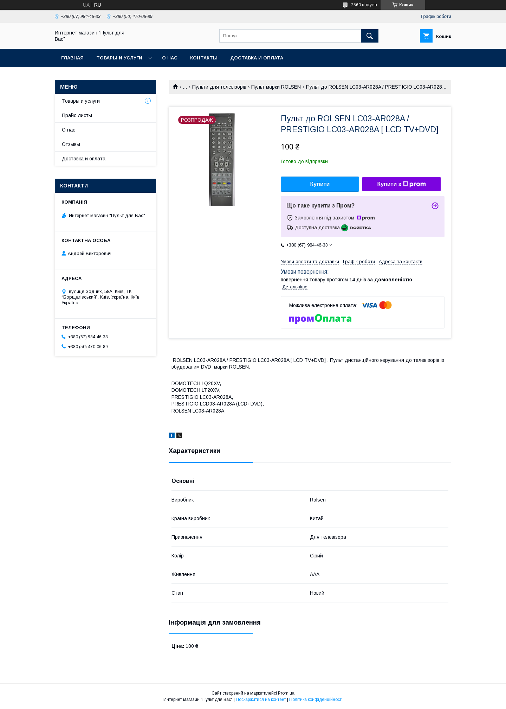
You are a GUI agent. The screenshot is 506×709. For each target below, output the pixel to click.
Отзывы (71, 144)
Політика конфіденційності (316, 699)
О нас (169, 57)
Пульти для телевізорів (219, 87)
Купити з (401, 184)
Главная (72, 57)
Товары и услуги (119, 57)
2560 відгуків (364, 4)
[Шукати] (369, 36)
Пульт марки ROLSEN (276, 87)
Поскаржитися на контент (261, 699)
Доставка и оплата (256, 57)
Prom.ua (286, 693)
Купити (320, 184)
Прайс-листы (77, 115)
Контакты (204, 57)
